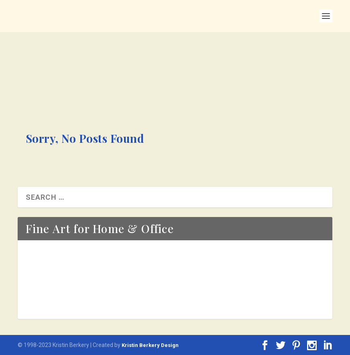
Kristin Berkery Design (150, 345)
